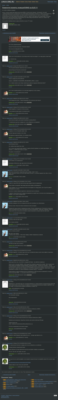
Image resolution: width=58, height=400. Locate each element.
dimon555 (11, 61)
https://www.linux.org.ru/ (5, 397)
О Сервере (3, 395)
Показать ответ (11, 52)
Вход (55, 1)
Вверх (55, 395)
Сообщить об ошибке (5, 396)
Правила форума (9, 395)
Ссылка (16, 52)
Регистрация (50, 1)
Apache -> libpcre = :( (38, 384)
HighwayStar (11, 353)
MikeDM (10, 92)
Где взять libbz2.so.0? (38, 386)
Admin (7, 5)
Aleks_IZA (11, 302)
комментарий (9, 76)
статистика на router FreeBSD (9, 33)
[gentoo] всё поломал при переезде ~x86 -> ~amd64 (17, 387)
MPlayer (7, 384)
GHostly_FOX (11, 23)
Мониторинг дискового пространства (47, 33)
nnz (9, 176)
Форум (29, 1)
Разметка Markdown (15, 395)
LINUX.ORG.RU (7, 1)
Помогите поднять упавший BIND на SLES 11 (20, 7)
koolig (10, 51)
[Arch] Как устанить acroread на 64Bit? (42, 383)
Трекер (33, 1)
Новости (18, 1)
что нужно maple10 (10, 386)
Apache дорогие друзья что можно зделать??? (44, 381)
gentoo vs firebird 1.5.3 (10, 382)
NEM (10, 288)
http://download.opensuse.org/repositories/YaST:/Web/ (20, 362)
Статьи (26, 1)
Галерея (22, 1)
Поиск (37, 1)
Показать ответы (12, 155)
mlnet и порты (37, 379)
